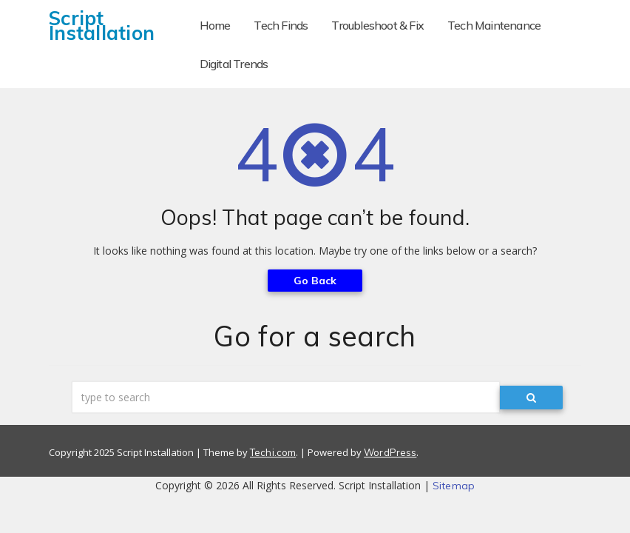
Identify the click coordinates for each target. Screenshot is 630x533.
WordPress (390, 452)
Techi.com (273, 452)
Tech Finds (281, 25)
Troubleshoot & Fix (377, 25)
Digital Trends (234, 63)
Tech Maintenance (494, 25)
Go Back (315, 280)
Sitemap (454, 485)
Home (215, 25)
